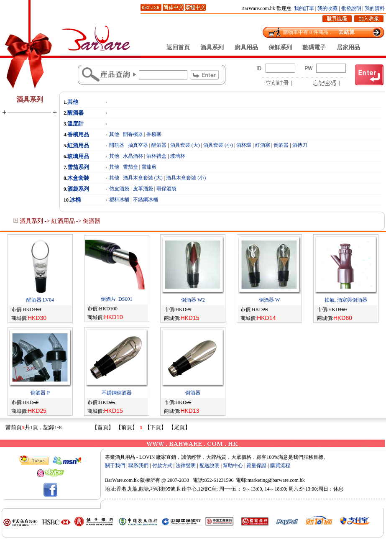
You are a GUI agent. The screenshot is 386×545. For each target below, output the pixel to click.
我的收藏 (327, 8)
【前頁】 (127, 427)
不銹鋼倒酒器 (117, 393)
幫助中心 (233, 465)
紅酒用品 (78, 145)
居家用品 (348, 47)
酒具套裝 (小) (218, 145)
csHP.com (184, 473)
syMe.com (253, 473)
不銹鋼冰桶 (145, 199)
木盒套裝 (78, 178)
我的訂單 (304, 8)
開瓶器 (116, 145)
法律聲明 (186, 465)
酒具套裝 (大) (185, 145)
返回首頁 (178, 47)
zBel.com (277, 473)
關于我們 (115, 465)
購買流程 (280, 465)
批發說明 (351, 8)
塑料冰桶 (119, 199)
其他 (72, 102)
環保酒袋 (166, 189)
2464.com (300, 473)
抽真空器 (138, 145)
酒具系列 (212, 47)
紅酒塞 (262, 145)
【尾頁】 (179, 427)
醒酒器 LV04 (40, 300)
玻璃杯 (177, 156)
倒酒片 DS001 (116, 299)
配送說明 (209, 465)
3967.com (161, 473)
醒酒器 (75, 113)
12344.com (349, 473)
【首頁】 (103, 427)
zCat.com (207, 473)
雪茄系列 (78, 167)
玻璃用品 (78, 156)
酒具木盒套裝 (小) (186, 178)
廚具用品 (246, 47)
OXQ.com (136, 473)
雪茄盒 (130, 167)
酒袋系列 (78, 189)
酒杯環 (243, 145)
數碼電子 (314, 47)
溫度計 (75, 123)
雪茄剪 (148, 167)
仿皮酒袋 (119, 189)
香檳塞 (153, 134)
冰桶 (75, 200)
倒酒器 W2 (193, 300)
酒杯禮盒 (156, 156)
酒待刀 (299, 145)
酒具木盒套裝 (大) (143, 178)
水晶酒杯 (133, 156)
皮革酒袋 (143, 189)
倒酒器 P (40, 393)
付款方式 (162, 465)
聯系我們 (138, 465)
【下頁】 (155, 427)
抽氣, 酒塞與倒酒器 (346, 300)
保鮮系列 (280, 47)
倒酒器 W (269, 300)
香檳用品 (78, 134)
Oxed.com (324, 473)
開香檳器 (133, 134)
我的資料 (375, 8)
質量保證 (256, 465)
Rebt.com (229, 473)
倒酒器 (281, 145)
